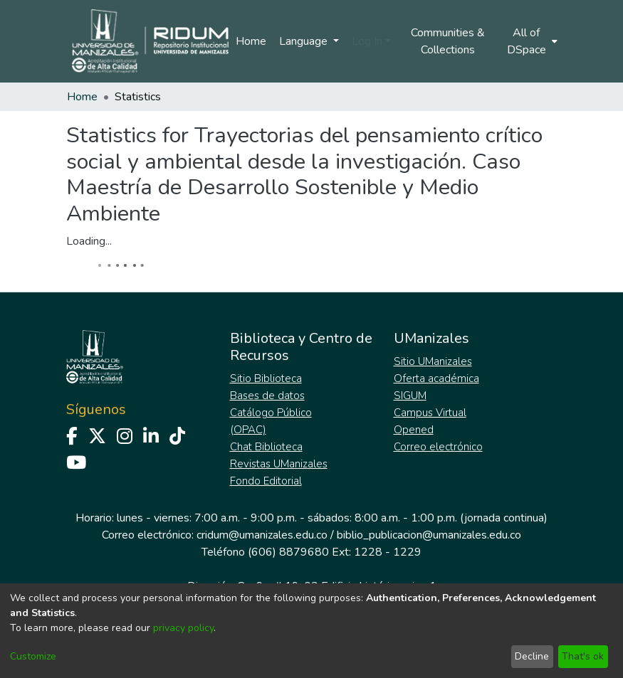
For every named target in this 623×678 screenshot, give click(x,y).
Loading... (89, 241)
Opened (414, 430)
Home (251, 41)
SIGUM (410, 395)
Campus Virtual (430, 413)
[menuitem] (530, 41)
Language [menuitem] (304, 41)
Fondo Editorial (266, 481)
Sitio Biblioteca (266, 378)
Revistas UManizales (279, 464)
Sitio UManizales (433, 361)
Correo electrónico (438, 447)
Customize (33, 656)
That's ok (583, 656)
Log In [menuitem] (367, 41)
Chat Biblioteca (266, 447)
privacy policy (183, 628)
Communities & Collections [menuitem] (448, 41)
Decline (532, 656)
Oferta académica (436, 378)
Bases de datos (267, 395)
